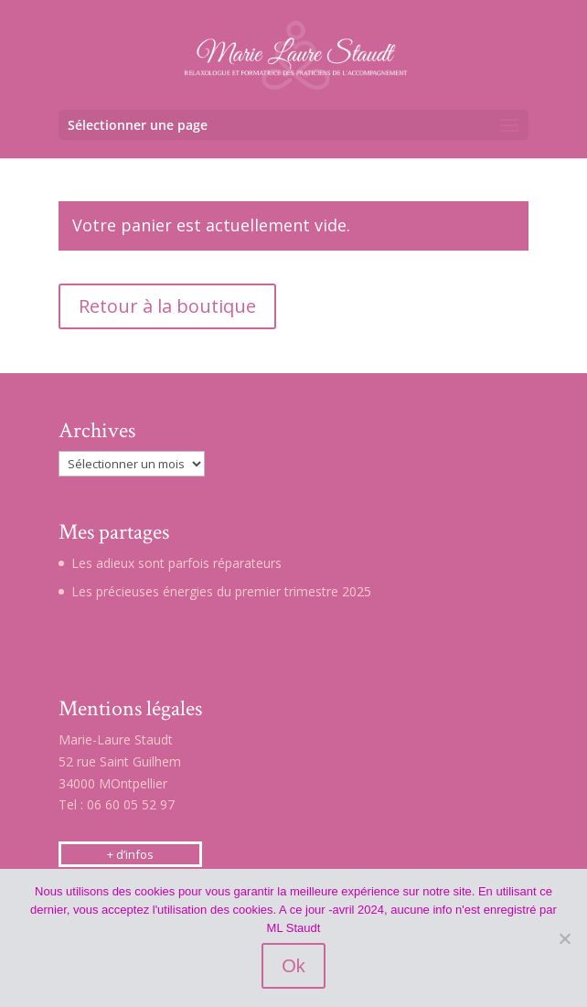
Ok (293, 966)
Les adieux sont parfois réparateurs (176, 563)
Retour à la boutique (167, 306)
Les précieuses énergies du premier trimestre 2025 (221, 591)
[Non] (564, 938)
